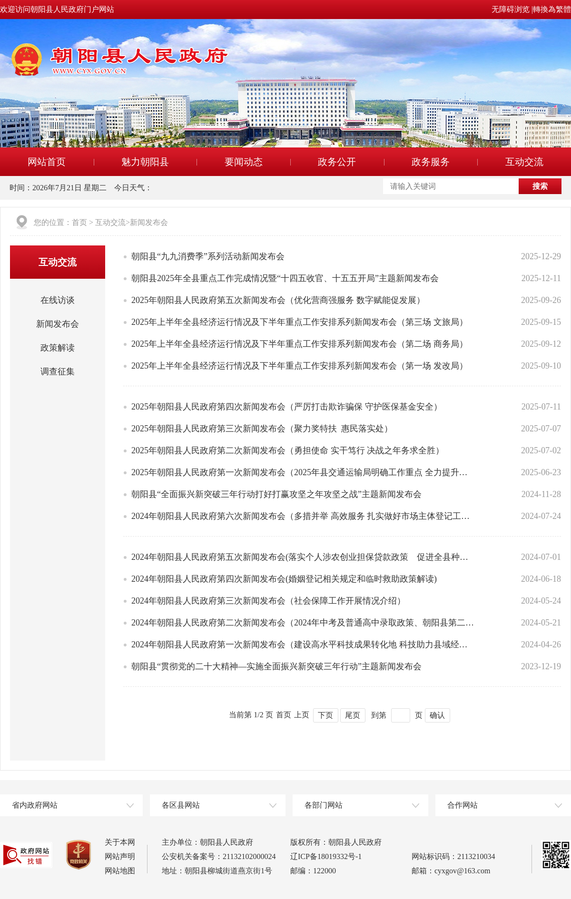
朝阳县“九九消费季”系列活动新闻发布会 (208, 256)
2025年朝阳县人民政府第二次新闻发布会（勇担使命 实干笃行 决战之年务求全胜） (287, 450)
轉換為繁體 (552, 9)
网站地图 (120, 871)
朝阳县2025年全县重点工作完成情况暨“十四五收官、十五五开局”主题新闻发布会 (285, 278)
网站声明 (120, 856)
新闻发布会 (149, 222)
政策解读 (57, 347)
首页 (79, 222)
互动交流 (524, 161)
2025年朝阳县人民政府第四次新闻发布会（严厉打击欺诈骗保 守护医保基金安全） (286, 406)
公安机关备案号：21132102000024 (219, 856)
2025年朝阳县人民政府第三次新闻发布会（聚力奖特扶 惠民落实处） (262, 428)
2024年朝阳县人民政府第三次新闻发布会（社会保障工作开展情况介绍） (268, 601)
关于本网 (120, 842)
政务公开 (337, 161)
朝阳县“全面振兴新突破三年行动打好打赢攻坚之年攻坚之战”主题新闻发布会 (276, 494)
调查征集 (57, 371)
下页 (325, 715)
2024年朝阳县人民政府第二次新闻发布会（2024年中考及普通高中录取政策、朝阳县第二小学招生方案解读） (303, 622)
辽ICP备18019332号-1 (326, 856)
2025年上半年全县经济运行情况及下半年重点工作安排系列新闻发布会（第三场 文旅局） (299, 322)
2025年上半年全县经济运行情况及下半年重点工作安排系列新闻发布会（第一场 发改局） (299, 366)
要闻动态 (244, 161)
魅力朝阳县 (145, 161)
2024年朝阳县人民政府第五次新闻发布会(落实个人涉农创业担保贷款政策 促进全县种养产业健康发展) (303, 557)
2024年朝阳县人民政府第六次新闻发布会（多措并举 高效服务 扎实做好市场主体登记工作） (303, 516)
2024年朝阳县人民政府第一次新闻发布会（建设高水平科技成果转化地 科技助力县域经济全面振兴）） (303, 644)
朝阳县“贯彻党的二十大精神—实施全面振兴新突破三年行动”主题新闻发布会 (276, 666)
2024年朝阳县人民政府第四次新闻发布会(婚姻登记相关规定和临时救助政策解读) (284, 579)
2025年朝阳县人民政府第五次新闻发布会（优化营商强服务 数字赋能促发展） (278, 300)
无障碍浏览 (511, 9)
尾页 (352, 715)
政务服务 (431, 161)
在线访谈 (57, 300)
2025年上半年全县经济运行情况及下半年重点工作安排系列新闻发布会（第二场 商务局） (299, 344)
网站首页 (47, 161)
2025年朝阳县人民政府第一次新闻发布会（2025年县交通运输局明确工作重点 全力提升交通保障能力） (303, 472)
